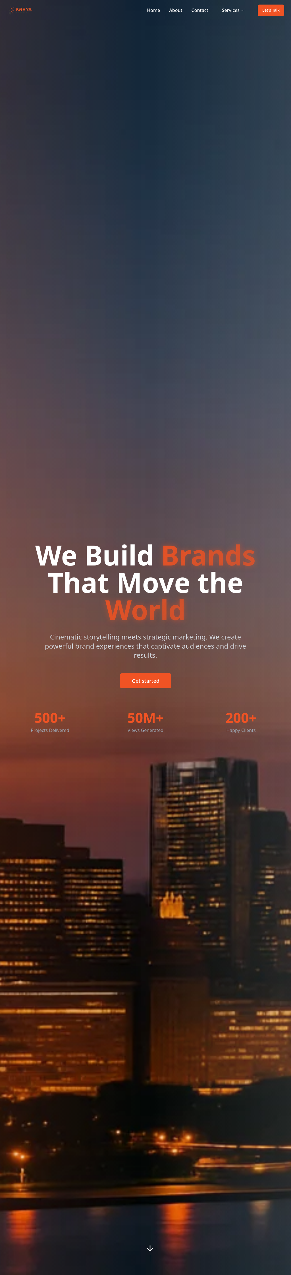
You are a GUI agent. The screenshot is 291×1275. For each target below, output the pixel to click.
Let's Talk (271, 10)
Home (153, 10)
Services (233, 10)
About (175, 10)
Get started (145, 680)
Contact (200, 10)
